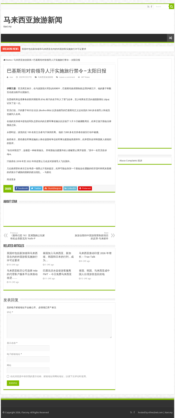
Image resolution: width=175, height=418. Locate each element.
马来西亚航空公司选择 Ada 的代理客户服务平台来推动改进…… (22, 274)
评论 (10, 312)
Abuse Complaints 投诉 (130, 160)
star (11, 77)
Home (7, 60)
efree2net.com (155, 412)
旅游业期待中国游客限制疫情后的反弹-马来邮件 (90, 236)
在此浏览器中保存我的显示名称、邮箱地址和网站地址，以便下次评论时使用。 (49, 376)
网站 (9, 365)
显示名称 (12, 343)
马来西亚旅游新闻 (32, 20)
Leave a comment (67, 77)
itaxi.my (168, 412)
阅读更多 (11, 179)
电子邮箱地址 (14, 354)
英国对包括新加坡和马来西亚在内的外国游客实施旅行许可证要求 (54, 49)
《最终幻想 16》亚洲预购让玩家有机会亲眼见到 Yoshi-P (27, 236)
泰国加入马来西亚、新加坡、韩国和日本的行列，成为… (58, 257)
